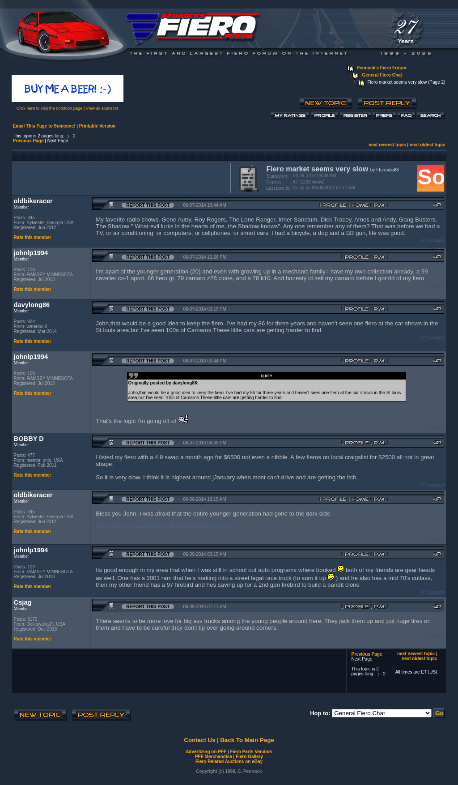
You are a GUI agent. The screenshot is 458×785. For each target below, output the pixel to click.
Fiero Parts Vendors (251, 751)
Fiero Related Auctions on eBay (229, 761)
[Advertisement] (119, 177)
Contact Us (199, 740)
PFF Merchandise (213, 756)
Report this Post (148, 205)
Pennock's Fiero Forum (381, 67)
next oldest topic (427, 144)
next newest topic (387, 144)
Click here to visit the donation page (50, 108)
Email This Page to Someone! (44, 126)
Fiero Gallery (249, 756)
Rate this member (32, 237)
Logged (436, 240)
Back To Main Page (247, 740)
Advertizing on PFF (206, 751)
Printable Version (97, 126)
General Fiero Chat (382, 75)
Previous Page (28, 140)
